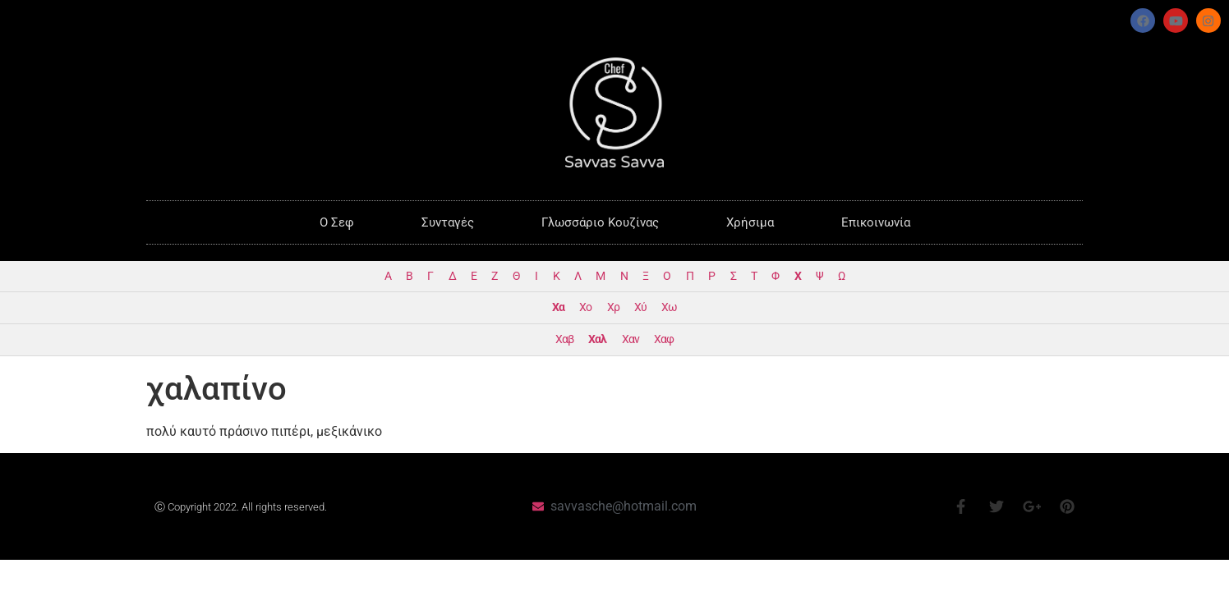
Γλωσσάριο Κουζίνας (600, 222)
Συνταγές (447, 222)
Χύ (640, 307)
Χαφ (664, 339)
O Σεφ (337, 222)
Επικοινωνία (875, 222)
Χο (585, 307)
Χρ (613, 307)
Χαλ (597, 339)
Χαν (630, 339)
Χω (669, 307)
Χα (558, 307)
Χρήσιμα (750, 222)
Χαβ (564, 339)
